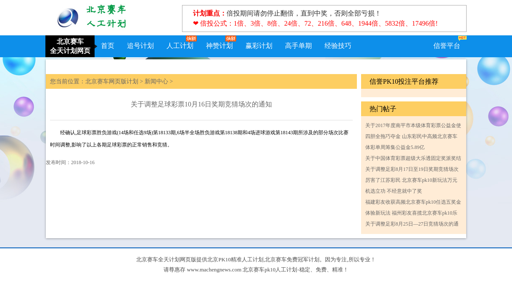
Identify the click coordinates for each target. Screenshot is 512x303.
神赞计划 (219, 45)
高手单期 (298, 45)
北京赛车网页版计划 (111, 81)
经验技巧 (338, 45)
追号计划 (140, 45)
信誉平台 (446, 45)
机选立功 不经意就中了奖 (393, 191)
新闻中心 (156, 81)
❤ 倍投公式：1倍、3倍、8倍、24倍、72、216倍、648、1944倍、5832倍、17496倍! (315, 23)
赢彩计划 (258, 45)
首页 (107, 45)
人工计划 (179, 45)
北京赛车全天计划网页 (70, 46)
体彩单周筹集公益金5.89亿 (395, 147)
